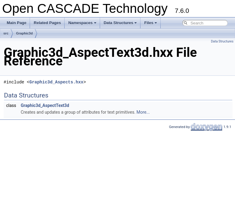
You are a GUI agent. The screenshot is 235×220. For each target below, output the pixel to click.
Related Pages (47, 22)
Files (150, 22)
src (6, 33)
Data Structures (120, 22)
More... (143, 112)
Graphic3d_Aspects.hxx (56, 82)
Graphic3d (24, 33)
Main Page (16, 22)
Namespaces (82, 22)
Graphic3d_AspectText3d (45, 105)
